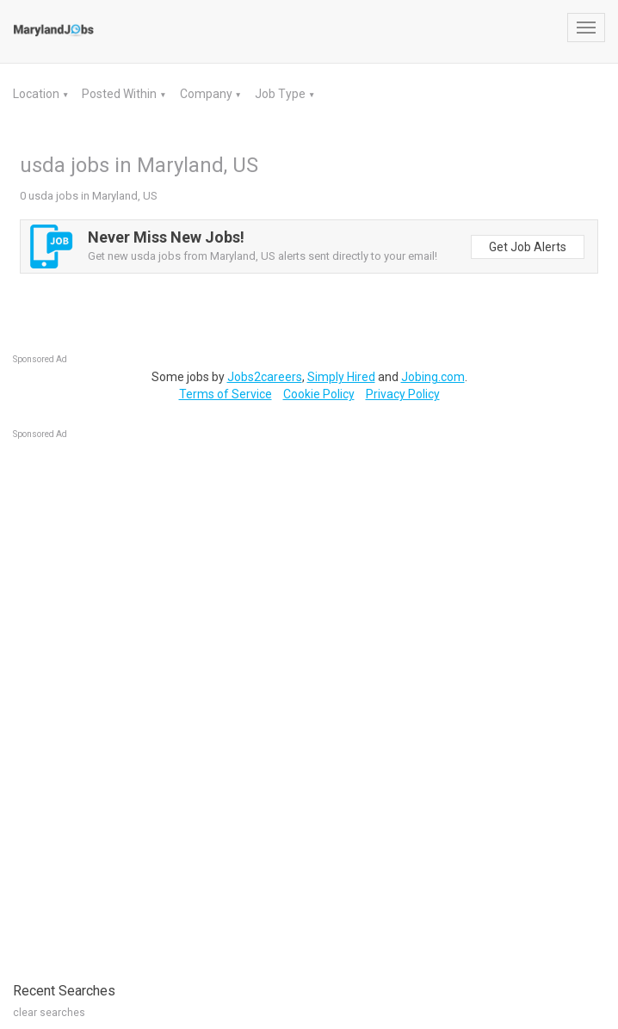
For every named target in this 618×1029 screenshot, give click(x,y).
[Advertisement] (142, 702)
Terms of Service (225, 394)
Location (37, 94)
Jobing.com (433, 377)
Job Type (281, 94)
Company (207, 94)
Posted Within (120, 94)
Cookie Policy (319, 394)
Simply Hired (341, 377)
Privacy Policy (403, 394)
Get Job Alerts (527, 247)
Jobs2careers (264, 377)
